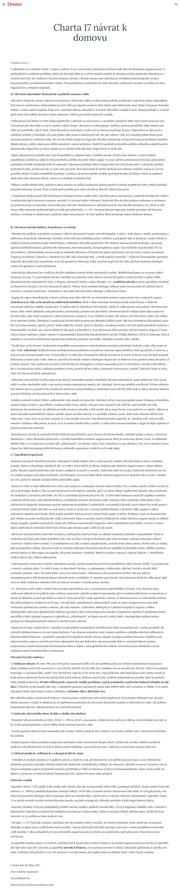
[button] (3, 4)
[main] (90, 32)
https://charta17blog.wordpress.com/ (32, 884)
